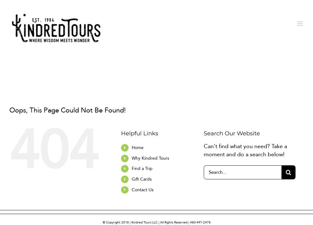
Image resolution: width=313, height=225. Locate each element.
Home (138, 148)
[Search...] (242, 172)
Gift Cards (142, 179)
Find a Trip (142, 169)
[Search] (288, 172)
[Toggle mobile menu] (300, 23)
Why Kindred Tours (150, 158)
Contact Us (143, 190)
